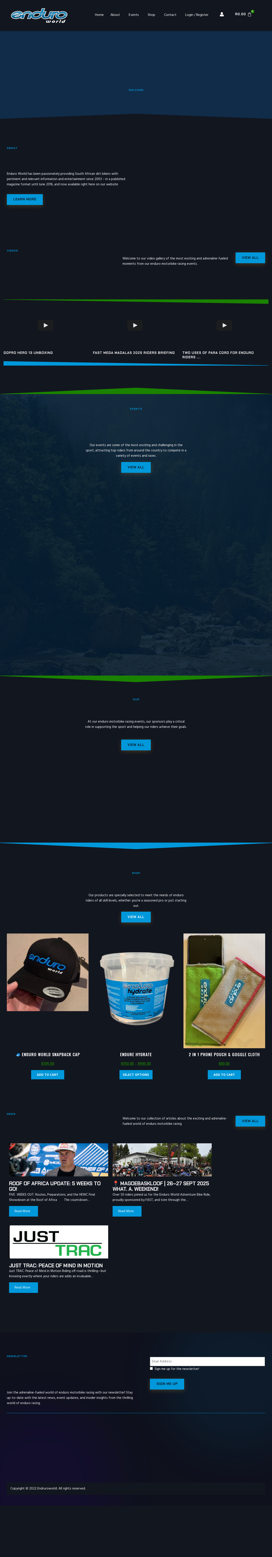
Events (134, 15)
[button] (136, 919)
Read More (22, 1219)
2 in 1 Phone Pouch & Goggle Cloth (224, 1057)
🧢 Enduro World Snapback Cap (47, 1057)
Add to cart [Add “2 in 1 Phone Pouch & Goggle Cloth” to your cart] (224, 1077)
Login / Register (196, 15)
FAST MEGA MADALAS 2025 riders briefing (134, 353)
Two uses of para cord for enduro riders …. (218, 355)
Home (99, 15)
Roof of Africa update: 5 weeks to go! (42, 1189)
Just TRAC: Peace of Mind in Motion (217, 1189)
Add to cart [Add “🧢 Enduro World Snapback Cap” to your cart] (47, 1077)
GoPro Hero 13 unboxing (28, 353)
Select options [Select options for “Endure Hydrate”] (136, 1077)
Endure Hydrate (136, 1057)
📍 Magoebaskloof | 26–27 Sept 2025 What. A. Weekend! (131, 1189)
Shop (151, 15)
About (115, 15)
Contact (170, 15)
